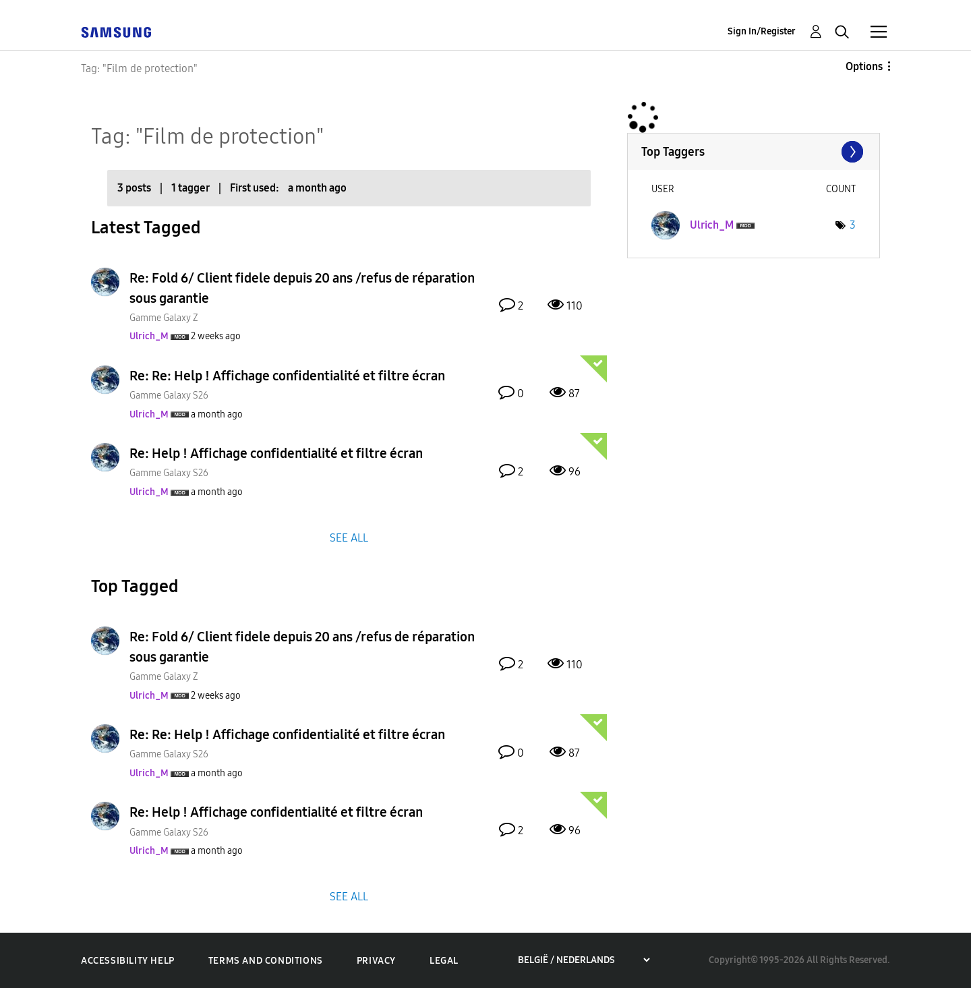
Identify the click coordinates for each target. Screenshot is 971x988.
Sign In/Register (762, 31)
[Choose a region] (583, 960)
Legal (444, 960)
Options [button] (864, 66)
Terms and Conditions (265, 960)
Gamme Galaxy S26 (168, 395)
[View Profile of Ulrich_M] (149, 336)
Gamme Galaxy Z (163, 318)
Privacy (376, 960)
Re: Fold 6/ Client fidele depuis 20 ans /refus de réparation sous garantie (302, 288)
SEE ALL (349, 537)
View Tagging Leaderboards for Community (753, 152)
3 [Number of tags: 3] (853, 225)
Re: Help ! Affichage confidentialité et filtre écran (276, 453)
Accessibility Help (128, 960)
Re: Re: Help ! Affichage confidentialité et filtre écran (287, 376)
